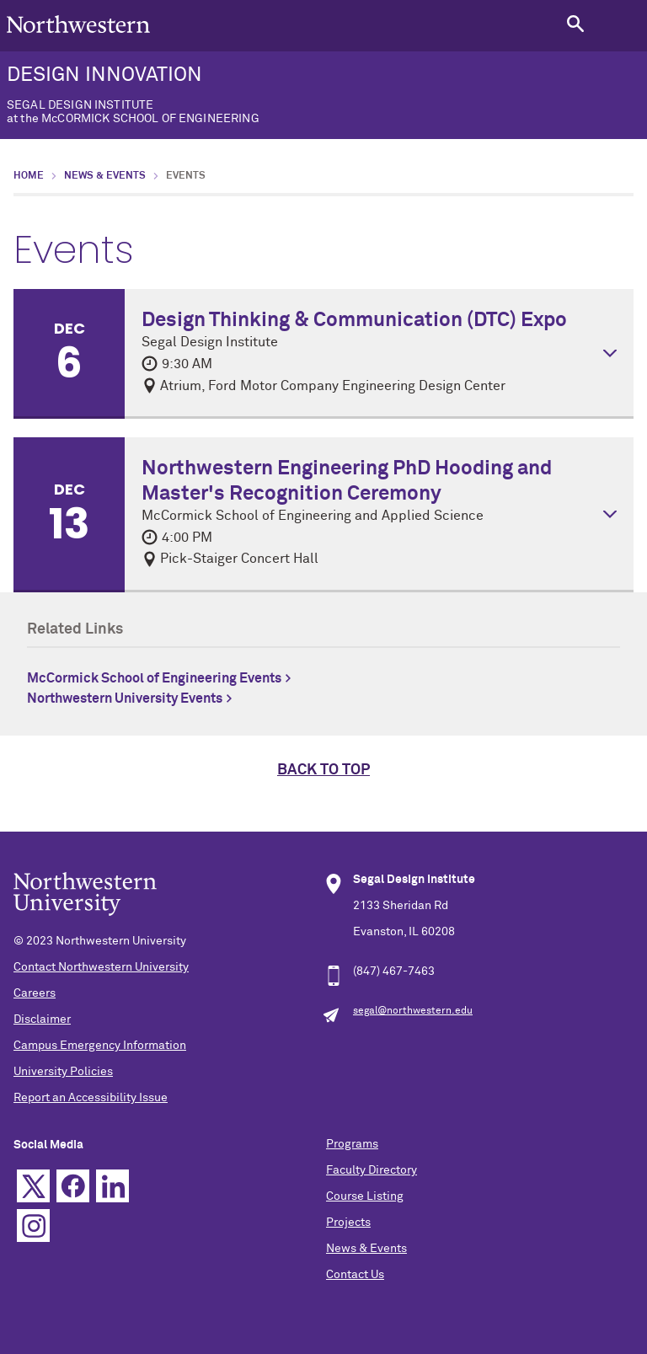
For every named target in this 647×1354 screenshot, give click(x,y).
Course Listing (365, 1196)
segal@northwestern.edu (413, 1011)
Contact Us (355, 1275)
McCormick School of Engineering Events (154, 678)
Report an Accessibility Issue (90, 1098)
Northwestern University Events (124, 698)
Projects (348, 1222)
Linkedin (112, 1185)
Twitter (33, 1185)
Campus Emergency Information (99, 1046)
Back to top (323, 770)
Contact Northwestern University (101, 967)
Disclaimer (42, 1019)
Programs (352, 1144)
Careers (34, 993)
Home (28, 176)
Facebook (72, 1185)
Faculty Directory (371, 1170)
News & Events (105, 176)
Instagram (33, 1225)
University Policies (63, 1072)
